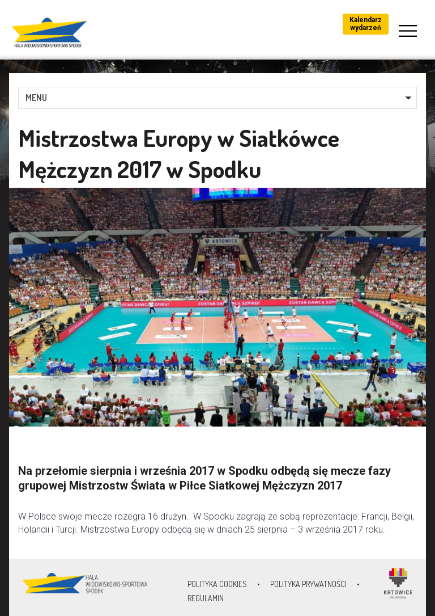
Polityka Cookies (217, 584)
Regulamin (205, 598)
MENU (36, 97)
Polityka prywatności (308, 584)
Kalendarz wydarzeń (365, 24)
